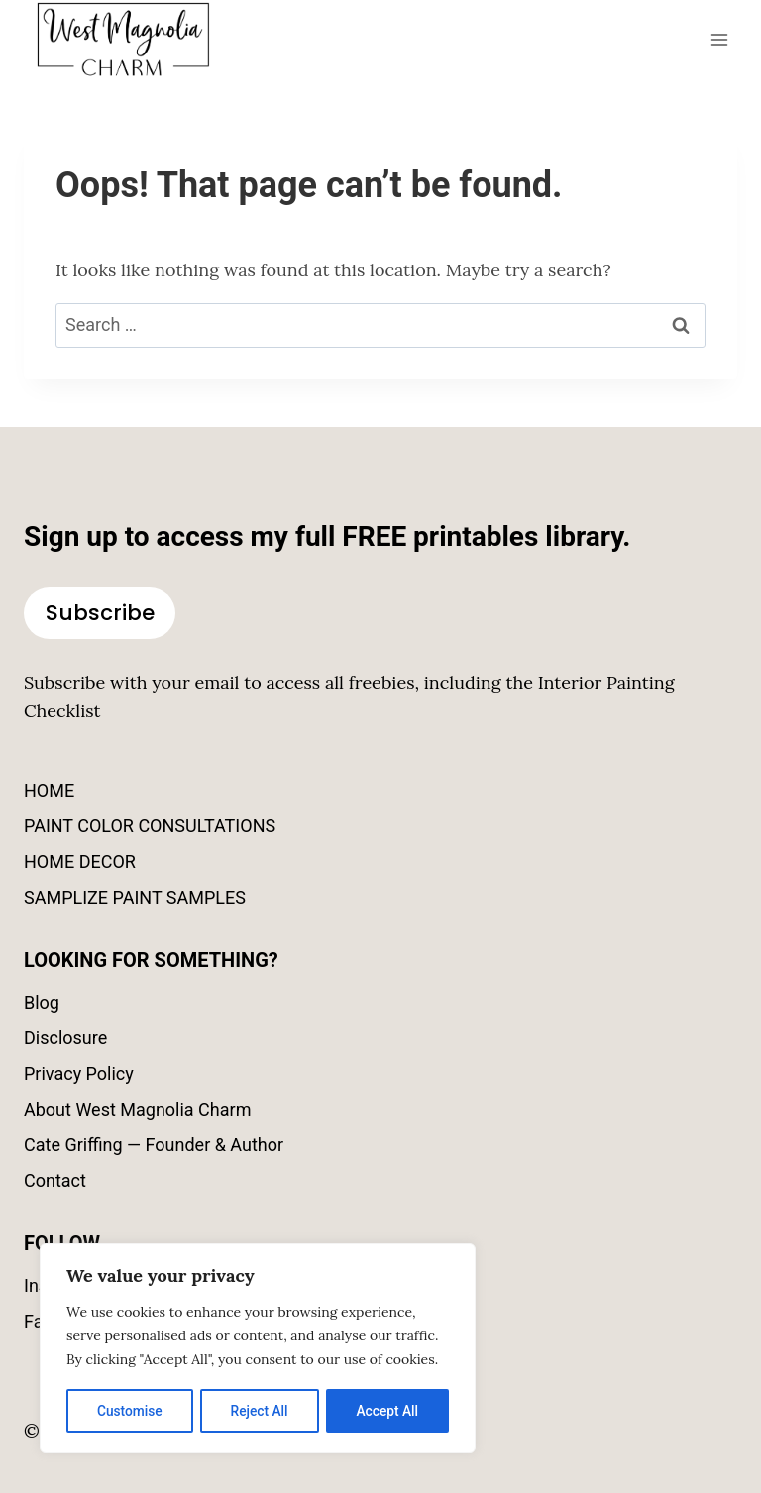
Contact (55, 1180)
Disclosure (65, 1037)
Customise (129, 1411)
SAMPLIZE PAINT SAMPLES (135, 897)
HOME (49, 790)
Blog (41, 1002)
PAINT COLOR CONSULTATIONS (149, 825)
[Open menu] (719, 39)
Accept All (387, 1411)
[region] (258, 1349)
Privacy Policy (79, 1073)
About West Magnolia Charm (137, 1109)
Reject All (259, 1411)
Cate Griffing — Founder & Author (153, 1144)
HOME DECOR (80, 861)
